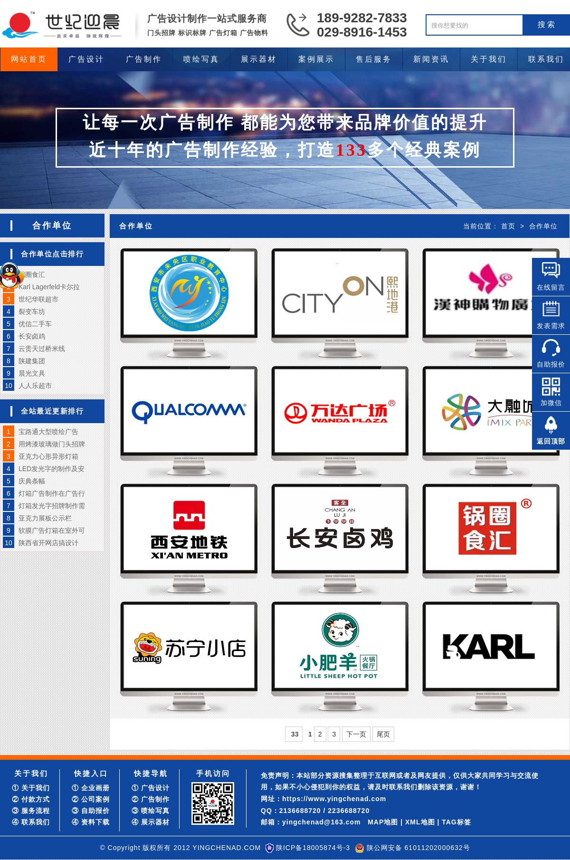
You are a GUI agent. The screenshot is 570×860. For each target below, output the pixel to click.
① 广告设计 (151, 788)
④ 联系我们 (31, 822)
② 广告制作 (151, 799)
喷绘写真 (201, 59)
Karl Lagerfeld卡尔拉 (49, 287)
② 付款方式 (31, 799)
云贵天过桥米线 (42, 348)
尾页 (383, 734)
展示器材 (259, 59)
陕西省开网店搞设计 (48, 543)
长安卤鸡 (32, 336)
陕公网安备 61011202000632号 (418, 847)
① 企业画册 (91, 788)
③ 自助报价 (91, 810)
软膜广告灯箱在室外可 (52, 530)
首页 (508, 226)
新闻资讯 (431, 59)
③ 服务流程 (31, 810)
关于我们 (489, 59)
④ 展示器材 (151, 822)
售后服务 (374, 59)
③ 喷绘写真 (151, 810)
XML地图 (420, 822)
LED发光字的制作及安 (52, 469)
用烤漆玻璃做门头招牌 (52, 444)
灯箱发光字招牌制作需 (52, 506)
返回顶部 (551, 441)
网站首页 (29, 59)
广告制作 (144, 59)
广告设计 (86, 59)
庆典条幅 (32, 481)
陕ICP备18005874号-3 (313, 847)
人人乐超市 (35, 385)
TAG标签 (456, 822)
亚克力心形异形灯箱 (48, 456)
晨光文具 (32, 373)
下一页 (356, 734)
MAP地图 (383, 822)
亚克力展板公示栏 (45, 518)
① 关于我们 (31, 788)
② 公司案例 (91, 799)
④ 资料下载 (91, 822)
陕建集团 (32, 361)
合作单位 (543, 226)
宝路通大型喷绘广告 (48, 431)
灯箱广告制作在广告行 (52, 493)
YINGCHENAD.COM (226, 847)
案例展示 (316, 59)
